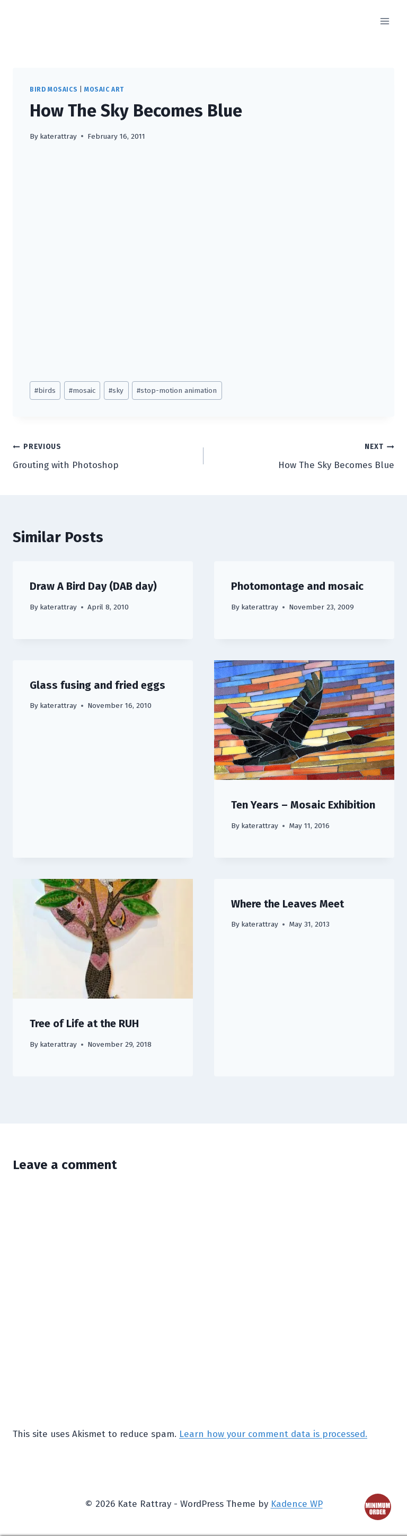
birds (45, 390)
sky (116, 390)
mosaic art (104, 89)
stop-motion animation (177, 390)
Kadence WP (297, 1504)
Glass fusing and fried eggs (97, 685)
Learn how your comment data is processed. (273, 1434)
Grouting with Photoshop (103, 455)
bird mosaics (53, 89)
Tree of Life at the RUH (84, 1023)
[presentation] (304, 720)
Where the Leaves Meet (287, 903)
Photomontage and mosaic (297, 586)
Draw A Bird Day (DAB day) (93, 586)
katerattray (58, 136)
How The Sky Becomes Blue (303, 455)
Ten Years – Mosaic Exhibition (303, 804)
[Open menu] (384, 21)
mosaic (82, 390)
